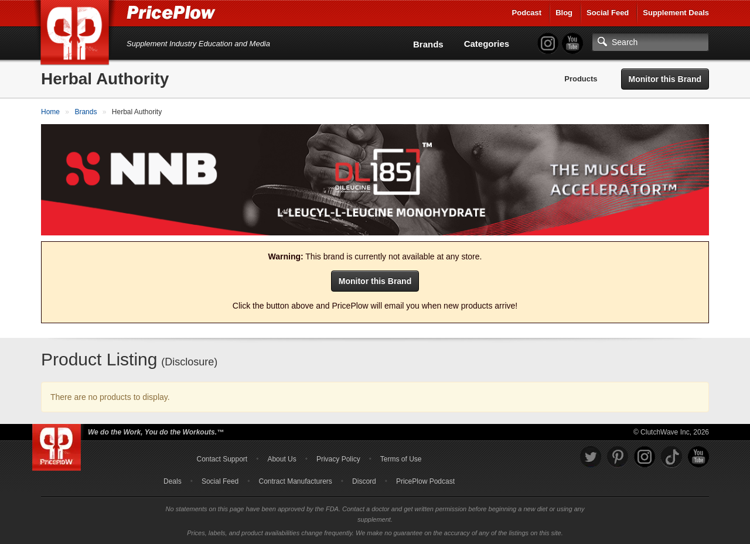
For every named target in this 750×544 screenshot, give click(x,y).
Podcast (527, 12)
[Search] (650, 42)
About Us (281, 459)
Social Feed (608, 12)
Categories (487, 44)
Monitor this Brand (665, 79)
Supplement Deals (676, 12)
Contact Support (221, 459)
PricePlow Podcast (425, 481)
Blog (563, 12)
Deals (172, 481)
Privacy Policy (338, 459)
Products (580, 78)
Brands (428, 44)
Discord (364, 481)
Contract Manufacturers (295, 481)
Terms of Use (401, 459)
